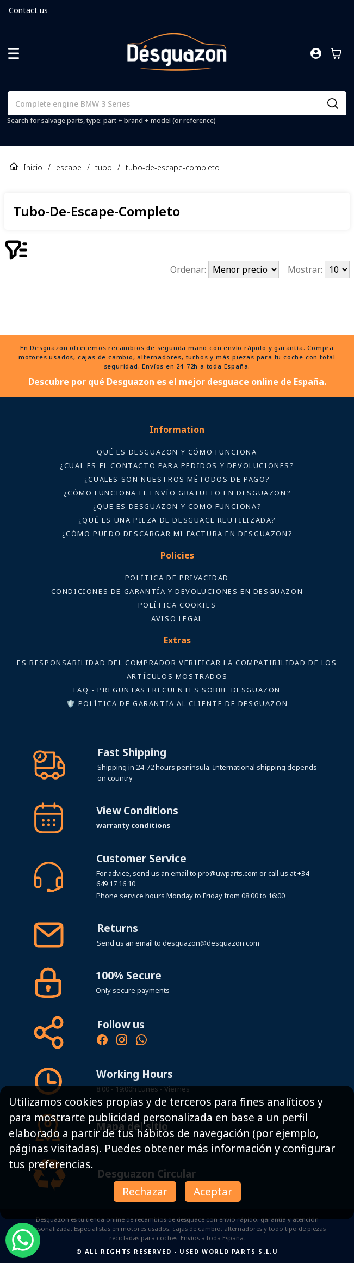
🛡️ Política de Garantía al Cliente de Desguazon (177, 703)
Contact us (28, 10)
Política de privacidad (177, 578)
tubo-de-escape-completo (173, 167)
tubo (103, 167)
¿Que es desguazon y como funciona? (177, 506)
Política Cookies (177, 605)
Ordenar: (189, 269)
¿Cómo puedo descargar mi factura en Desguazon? (177, 533)
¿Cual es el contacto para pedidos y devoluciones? (177, 465)
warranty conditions (133, 825)
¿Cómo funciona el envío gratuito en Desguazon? (177, 493)
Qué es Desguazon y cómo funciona (177, 452)
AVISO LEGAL (177, 618)
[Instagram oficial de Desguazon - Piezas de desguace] (121, 1041)
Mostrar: (306, 269)
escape (69, 167)
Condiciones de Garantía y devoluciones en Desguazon (177, 591)
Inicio (32, 167)
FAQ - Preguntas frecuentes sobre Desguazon (177, 690)
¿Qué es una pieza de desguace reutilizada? (177, 520)
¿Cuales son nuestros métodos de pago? (177, 479)
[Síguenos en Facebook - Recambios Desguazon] (102, 1041)
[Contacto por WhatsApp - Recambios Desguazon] (141, 1041)
